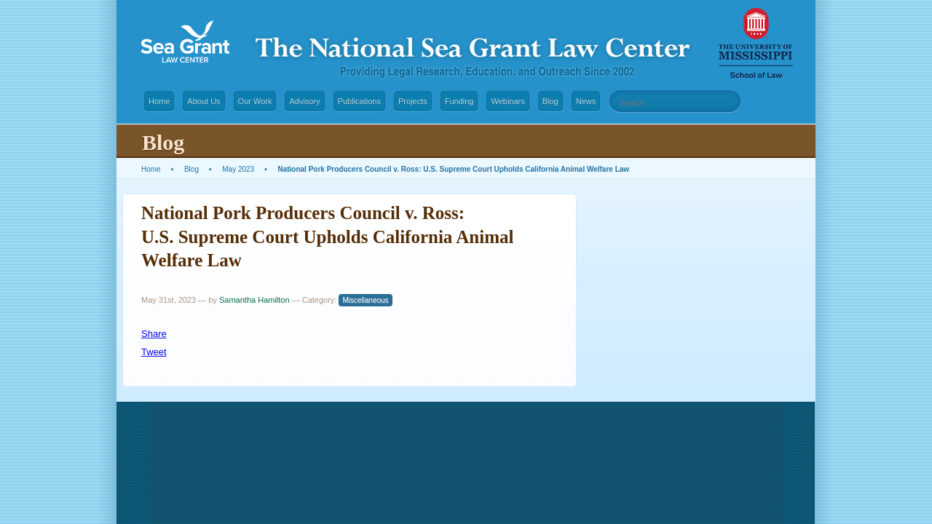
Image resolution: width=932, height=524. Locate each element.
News (586, 101)
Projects (412, 101)
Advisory (304, 101)
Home (159, 101)
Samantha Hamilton (254, 299)
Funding (459, 101)
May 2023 (238, 169)
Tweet (154, 351)
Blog (550, 101)
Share (154, 333)
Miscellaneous (365, 300)
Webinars (507, 101)
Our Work (255, 101)
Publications (359, 101)
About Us (203, 101)
